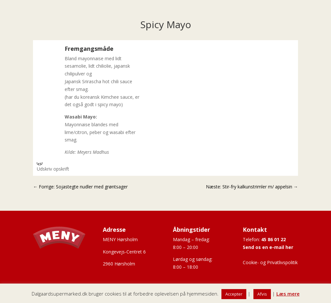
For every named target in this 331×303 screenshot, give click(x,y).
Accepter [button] (233, 294)
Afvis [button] (262, 294)
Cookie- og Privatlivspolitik (270, 262)
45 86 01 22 (273, 239)
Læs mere (288, 293)
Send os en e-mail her (268, 247)
